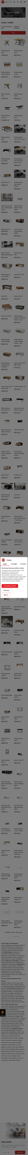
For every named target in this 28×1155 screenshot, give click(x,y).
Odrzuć (6, 595)
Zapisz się (20, 1152)
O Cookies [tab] (23, 564)
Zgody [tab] (5, 564)
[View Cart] (21, 2)
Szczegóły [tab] (14, 564)
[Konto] (17, 2)
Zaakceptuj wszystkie (10, 586)
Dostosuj (7, 590)
